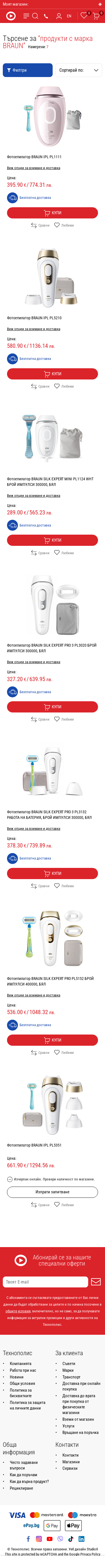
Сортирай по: (79, 70)
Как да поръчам (23, 1474)
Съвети (68, 1363)
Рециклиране (21, 1488)
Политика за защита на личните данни (27, 1405)
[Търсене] (35, 16)
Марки (68, 1370)
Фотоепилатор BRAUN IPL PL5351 (34, 1145)
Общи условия (22, 1383)
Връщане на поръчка (80, 1432)
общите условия (18, 1311)
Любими (64, 225)
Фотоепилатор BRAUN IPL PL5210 (34, 318)
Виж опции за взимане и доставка (33, 168)
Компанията (20, 1363)
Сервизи (70, 1468)
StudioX (92, 1549)
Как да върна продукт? (29, 1481)
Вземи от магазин (78, 1419)
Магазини (71, 1461)
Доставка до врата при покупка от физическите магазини (78, 1404)
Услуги (68, 1426)
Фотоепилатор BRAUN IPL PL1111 (34, 157)
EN (69, 16)
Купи (52, 213)
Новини (17, 1377)
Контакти (70, 1455)
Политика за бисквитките (21, 1393)
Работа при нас (23, 1370)
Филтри (17, 70)
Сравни (40, 225)
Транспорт (71, 1377)
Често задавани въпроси (24, 1465)
